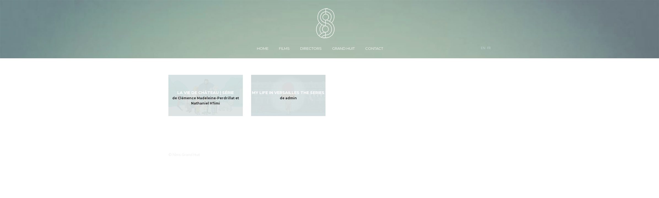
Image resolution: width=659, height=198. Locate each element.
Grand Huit (343, 48)
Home (262, 48)
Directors (311, 48)
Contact (374, 48)
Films (284, 48)
